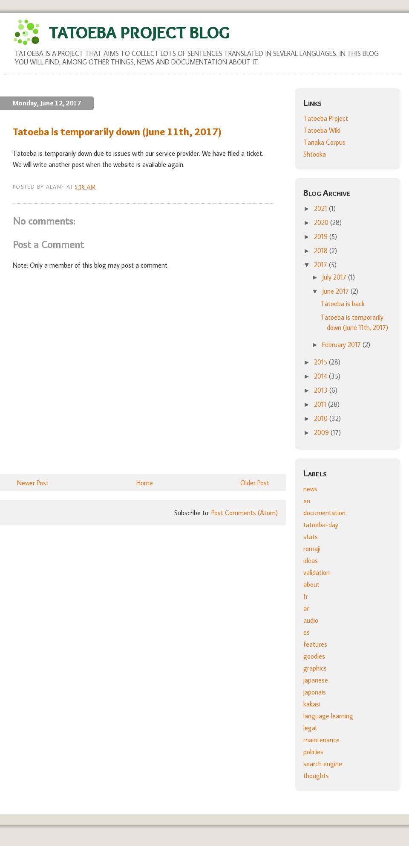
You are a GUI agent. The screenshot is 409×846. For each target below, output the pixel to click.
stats (310, 536)
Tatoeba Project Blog (139, 32)
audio (310, 620)
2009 (322, 432)
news (310, 488)
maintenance (321, 739)
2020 (322, 222)
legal (310, 727)
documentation (324, 512)
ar (306, 608)
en (306, 500)
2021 (321, 208)
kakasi (311, 704)
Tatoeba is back (342, 303)
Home (144, 482)
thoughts (316, 775)
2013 (321, 390)
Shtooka (314, 154)
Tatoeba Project (325, 118)
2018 (321, 250)
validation (316, 572)
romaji (311, 548)
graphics (315, 668)
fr (305, 596)
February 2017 (342, 344)
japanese (315, 680)
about (311, 584)
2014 (321, 376)
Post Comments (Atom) (244, 512)
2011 (321, 404)
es (306, 632)
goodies (314, 656)
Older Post (254, 482)
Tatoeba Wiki (321, 130)
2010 (321, 418)
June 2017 (336, 291)
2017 (321, 264)
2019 (321, 236)
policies (313, 751)
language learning (328, 716)
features (315, 644)
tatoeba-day (320, 524)
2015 (321, 362)
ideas (310, 560)
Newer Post (33, 482)
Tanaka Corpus (324, 142)
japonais (314, 692)
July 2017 (335, 277)
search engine (322, 763)
